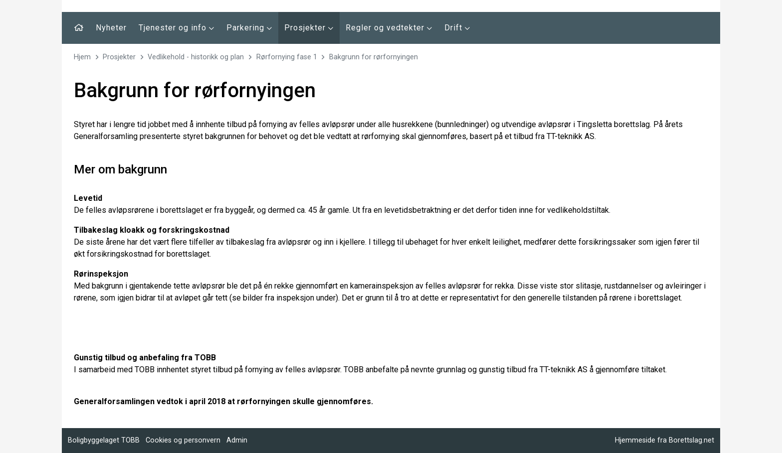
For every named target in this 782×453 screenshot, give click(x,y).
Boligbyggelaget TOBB (104, 440)
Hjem (82, 57)
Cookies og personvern (183, 440)
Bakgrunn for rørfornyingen (373, 57)
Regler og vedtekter (389, 27)
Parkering (249, 27)
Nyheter (111, 27)
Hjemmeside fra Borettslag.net (664, 440)
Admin (236, 440)
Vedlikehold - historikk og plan (196, 57)
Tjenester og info (176, 27)
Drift (457, 27)
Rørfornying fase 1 (286, 57)
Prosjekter (309, 27)
